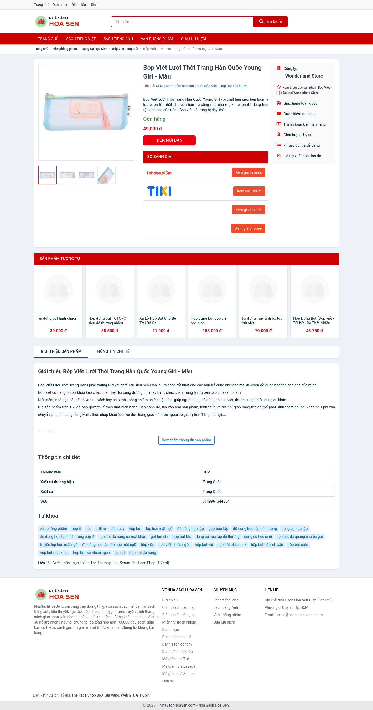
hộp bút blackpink (231, 545)
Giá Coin (143, 695)
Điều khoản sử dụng (178, 615)
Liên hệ (94, 5)
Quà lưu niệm (193, 39)
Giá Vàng (112, 695)
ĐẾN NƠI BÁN (169, 140)
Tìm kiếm (270, 21)
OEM (159, 86)
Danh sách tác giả (176, 637)
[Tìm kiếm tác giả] (182, 21)
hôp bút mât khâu (54, 552)
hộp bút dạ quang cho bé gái (300, 536)
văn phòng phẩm (53, 529)
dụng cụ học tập (295, 529)
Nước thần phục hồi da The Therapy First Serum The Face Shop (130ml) (111, 563)
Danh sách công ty (177, 644)
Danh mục (60, 5)
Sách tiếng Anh (226, 607)
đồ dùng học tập (190, 529)
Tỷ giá (65, 695)
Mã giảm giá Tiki (175, 659)
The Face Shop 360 (87, 695)
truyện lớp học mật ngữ (59, 545)
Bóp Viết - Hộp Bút (125, 49)
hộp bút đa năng (142, 552)
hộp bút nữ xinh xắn (267, 545)
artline (100, 529)
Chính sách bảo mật (178, 607)
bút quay (117, 529)
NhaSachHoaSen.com (178, 705)
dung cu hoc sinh (258, 536)
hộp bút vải (204, 545)
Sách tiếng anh (118, 39)
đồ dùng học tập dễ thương (255, 529)
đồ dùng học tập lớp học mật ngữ (109, 545)
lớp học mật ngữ (159, 529)
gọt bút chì (159, 536)
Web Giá (127, 695)
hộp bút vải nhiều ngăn (91, 552)
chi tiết (113, 351)
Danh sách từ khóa (177, 652)
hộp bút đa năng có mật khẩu (122, 536)
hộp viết (147, 545)
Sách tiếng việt (81, 39)
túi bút (120, 552)
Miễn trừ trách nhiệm (179, 622)
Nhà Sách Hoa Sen (213, 705)
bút (88, 529)
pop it (76, 529)
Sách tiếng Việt (226, 600)
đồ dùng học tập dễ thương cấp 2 (67, 536)
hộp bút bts (182, 536)
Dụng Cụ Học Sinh (94, 49)
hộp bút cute (298, 545)
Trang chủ (41, 5)
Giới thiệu (78, 5)
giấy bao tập (218, 529)
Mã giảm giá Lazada (178, 666)
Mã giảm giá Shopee (179, 674)
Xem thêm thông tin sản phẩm (186, 440)
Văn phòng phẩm (157, 39)
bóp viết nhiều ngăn (174, 545)
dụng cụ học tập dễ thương (218, 536)
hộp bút (135, 529)
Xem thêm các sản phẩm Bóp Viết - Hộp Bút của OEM (206, 86)
